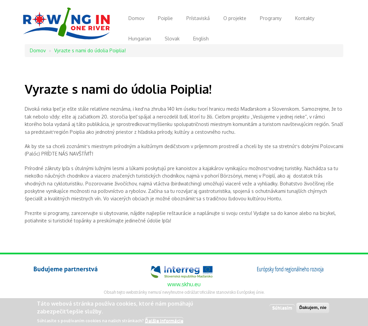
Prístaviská (198, 18)
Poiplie (165, 18)
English (201, 38)
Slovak (172, 38)
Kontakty (304, 18)
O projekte (234, 18)
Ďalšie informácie (164, 321)
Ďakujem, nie (312, 308)
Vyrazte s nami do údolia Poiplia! (90, 50)
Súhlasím (282, 309)
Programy (271, 18)
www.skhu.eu (184, 284)
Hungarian (139, 38)
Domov (136, 18)
